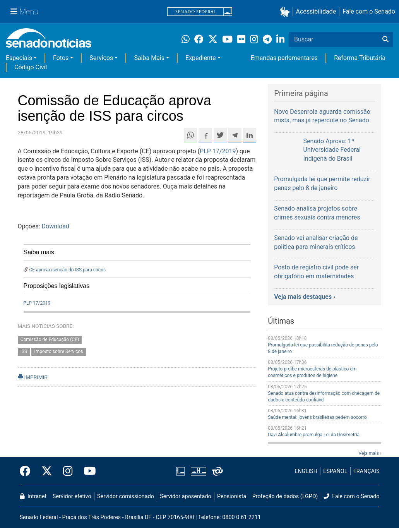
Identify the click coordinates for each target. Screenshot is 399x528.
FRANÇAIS (366, 471)
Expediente (200, 58)
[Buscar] (385, 39)
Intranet (33, 496)
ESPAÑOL (335, 471)
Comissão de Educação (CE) (50, 340)
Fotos (60, 58)
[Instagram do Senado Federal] (68, 471)
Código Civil (30, 67)
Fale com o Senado (368, 11)
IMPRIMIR (33, 377)
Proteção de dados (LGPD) (285, 496)
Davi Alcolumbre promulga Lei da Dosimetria (314, 434)
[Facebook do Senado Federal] (28, 471)
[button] (286, 12)
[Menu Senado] (24, 11)
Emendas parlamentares (284, 58)
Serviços (101, 58)
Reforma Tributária (359, 58)
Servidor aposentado (185, 496)
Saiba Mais (149, 58)
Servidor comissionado (125, 496)
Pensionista (231, 496)
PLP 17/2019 (218, 151)
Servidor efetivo (72, 496)
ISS (24, 352)
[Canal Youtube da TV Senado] (87, 471)
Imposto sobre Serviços (58, 352)
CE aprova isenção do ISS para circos (67, 270)
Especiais (19, 58)
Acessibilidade (316, 11)
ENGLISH (306, 471)
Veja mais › (370, 453)
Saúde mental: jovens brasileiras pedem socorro (317, 417)
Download (55, 226)
